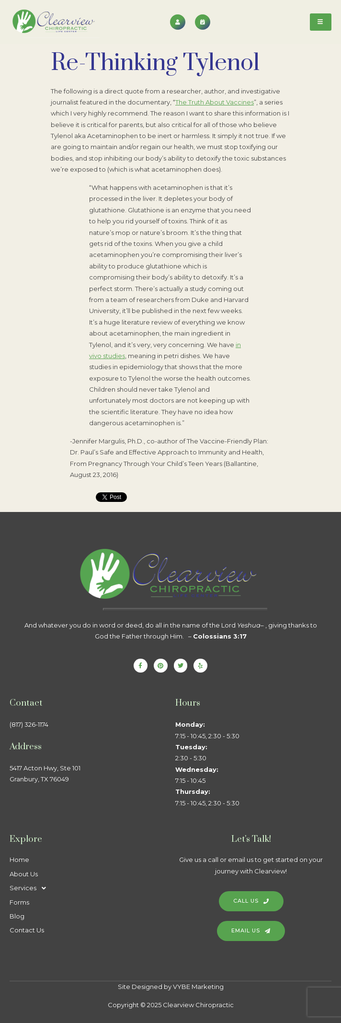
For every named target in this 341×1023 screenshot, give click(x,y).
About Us (24, 874)
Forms (19, 902)
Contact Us (27, 930)
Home (19, 859)
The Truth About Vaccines (214, 102)
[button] (88, 888)
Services (30, 888)
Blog (17, 916)
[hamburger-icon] (320, 22)
